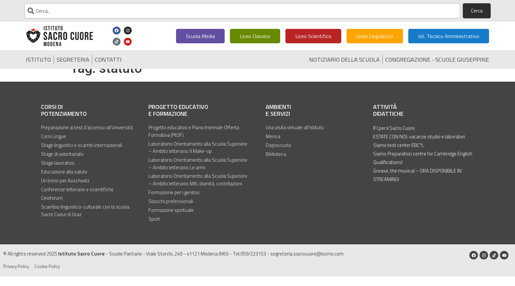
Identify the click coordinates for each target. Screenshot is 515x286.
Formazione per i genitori (174, 202)
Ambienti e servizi (278, 121)
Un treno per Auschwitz (65, 190)
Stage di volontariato (62, 164)
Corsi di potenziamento (64, 121)
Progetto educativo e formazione (178, 121)
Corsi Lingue (53, 147)
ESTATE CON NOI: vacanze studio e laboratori (419, 147)
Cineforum (52, 208)
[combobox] (242, 10)
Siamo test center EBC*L (398, 156)
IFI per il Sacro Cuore (394, 139)
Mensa (273, 147)
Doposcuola (278, 155)
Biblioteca (276, 164)
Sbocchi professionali (170, 211)
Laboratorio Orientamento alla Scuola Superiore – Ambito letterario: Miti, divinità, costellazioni (197, 190)
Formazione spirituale (171, 220)
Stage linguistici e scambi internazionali (81, 155)
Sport (154, 229)
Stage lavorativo (58, 173)
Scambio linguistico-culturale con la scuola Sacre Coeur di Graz (85, 220)
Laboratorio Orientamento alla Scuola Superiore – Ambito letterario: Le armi (197, 174)
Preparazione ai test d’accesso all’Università (87, 138)
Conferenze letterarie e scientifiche (77, 199)
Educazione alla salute (64, 182)
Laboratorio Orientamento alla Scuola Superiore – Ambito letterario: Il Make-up (197, 158)
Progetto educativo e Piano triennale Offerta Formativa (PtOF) (193, 142)
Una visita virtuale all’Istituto (295, 138)
